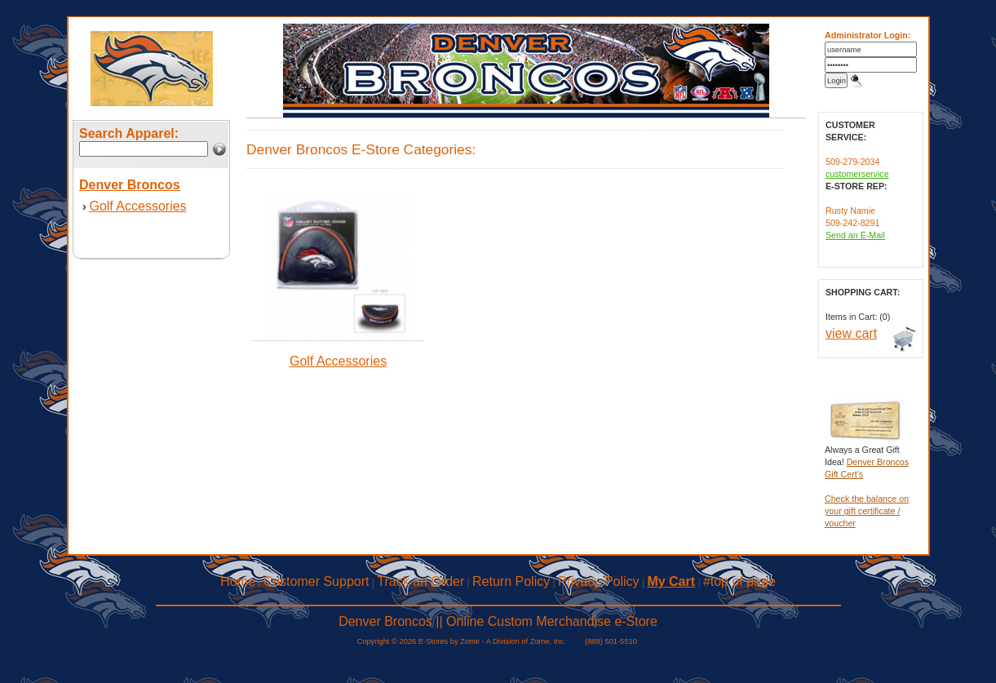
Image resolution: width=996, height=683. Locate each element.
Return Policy (511, 581)
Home (237, 581)
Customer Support (316, 581)
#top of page (739, 581)
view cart (851, 333)
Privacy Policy (599, 581)
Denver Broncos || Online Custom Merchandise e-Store (498, 621)
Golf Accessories (137, 206)
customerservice (857, 174)
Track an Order (420, 581)
